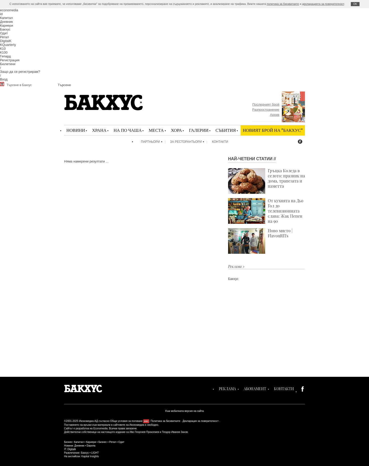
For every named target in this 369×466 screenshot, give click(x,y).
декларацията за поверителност (323, 3)
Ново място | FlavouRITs (260, 241)
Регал (4, 37)
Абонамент (255, 388)
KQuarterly (8, 45)
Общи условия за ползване (126, 421)
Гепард (5, 56)
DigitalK (6, 41)
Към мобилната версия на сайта (184, 411)
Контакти (220, 142)
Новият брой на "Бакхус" (273, 130)
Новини (75, 130)
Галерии (198, 130)
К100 (3, 52)
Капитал (6, 18)
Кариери (6, 25)
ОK (355, 4)
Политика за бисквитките (165, 421)
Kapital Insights (90, 456)
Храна (99, 130)
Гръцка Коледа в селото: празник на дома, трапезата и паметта (266, 181)
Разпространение (265, 110)
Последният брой (265, 104)
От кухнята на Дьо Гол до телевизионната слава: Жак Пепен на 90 (265, 211)
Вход (3, 79)
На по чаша (128, 130)
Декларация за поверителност (200, 421)
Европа (91, 445)
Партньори (150, 142)
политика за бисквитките (283, 3)
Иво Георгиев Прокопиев (144, 432)
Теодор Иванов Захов (175, 432)
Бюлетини (7, 64)
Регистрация (9, 60)
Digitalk (71, 449)
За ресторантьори (186, 142)
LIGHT (95, 452)
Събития (226, 130)
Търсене (64, 85)
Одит (4, 33)
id (1, 14)
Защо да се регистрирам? (20, 72)
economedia (9, 10)
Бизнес (102, 442)
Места (156, 130)
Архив (274, 115)
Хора (176, 130)
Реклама (227, 388)
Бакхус (5, 29)
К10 (3, 48)
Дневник (6, 22)
